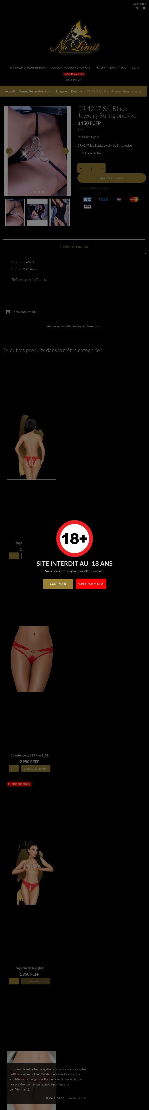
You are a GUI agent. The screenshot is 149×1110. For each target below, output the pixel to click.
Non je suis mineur (91, 583)
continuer (58, 583)
